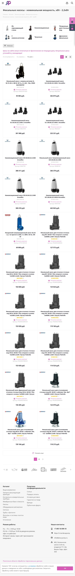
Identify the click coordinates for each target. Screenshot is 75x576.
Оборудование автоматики (13, 507)
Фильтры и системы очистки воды (13, 516)
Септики (6, 510)
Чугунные (38, 37)
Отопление (7, 520)
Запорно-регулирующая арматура (11, 493)
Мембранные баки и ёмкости (13, 502)
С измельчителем (18, 37)
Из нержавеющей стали (17, 28)
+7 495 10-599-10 (60, 529)
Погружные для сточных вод (64, 28)
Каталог (6, 486)
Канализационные (42, 28)
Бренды (30, 503)
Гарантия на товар (33, 500)
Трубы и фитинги (9, 512)
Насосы (5, 504)
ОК (65, 568)
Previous (4, 469)
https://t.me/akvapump (62, 533)
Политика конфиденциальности (36, 487)
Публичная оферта (33, 505)
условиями (32, 566)
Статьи (29, 492)
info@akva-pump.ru (60, 538)
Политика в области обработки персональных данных (22, 561)
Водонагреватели (9, 490)
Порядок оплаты (33, 494)
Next (70, 469)
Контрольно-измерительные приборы (13, 498)
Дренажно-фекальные (63, 37)
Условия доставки (33, 497)
